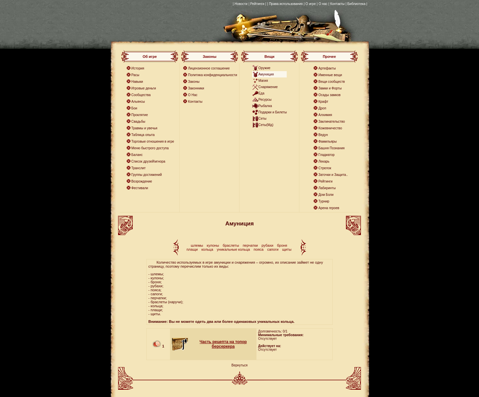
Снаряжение (268, 87)
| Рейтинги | (257, 4)
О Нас (192, 95)
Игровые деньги (143, 88)
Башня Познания (331, 148)
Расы (135, 75)
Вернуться (240, 365)
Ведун (323, 135)
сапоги (272, 249)
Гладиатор (326, 155)
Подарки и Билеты (272, 112)
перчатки (250, 245)
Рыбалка (265, 106)
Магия (263, 80)
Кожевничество (330, 128)
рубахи (267, 245)
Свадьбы (138, 121)
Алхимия (325, 115)
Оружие (264, 68)
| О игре (310, 4)
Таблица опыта (143, 135)
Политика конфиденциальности (212, 75)
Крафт (323, 101)
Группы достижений (146, 175)
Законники (196, 88)
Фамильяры (327, 141)
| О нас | (323, 4)
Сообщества (141, 95)
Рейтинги (325, 181)
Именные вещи (330, 75)
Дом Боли (325, 195)
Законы (193, 81)
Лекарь (323, 161)
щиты (286, 249)
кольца (207, 249)
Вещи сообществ (331, 81)
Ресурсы (264, 99)
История (137, 68)
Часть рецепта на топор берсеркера (223, 344)
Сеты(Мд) (265, 125)
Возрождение (141, 181)
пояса (259, 249)
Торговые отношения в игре (152, 141)
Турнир (323, 201)
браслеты (231, 245)
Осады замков (329, 95)
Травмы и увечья (144, 128)
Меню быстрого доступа (150, 148)
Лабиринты (327, 188)
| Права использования (285, 4)
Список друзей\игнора (148, 161)
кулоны (213, 245)
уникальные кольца (233, 249)
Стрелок (324, 168)
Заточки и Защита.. (333, 175)
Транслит (138, 168)
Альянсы (138, 101)
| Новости (240, 4)
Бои (134, 108)
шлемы (197, 245)
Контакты (337, 4)
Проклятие (139, 115)
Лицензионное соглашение (209, 68)
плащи (192, 249)
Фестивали (139, 188)
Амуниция (266, 74)
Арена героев (328, 208)
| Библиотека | (356, 4)
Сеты (262, 118)
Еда (261, 93)
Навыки (137, 81)
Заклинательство (331, 121)
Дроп (322, 108)
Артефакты (327, 68)
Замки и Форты (330, 88)
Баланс (137, 155)
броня (282, 245)
